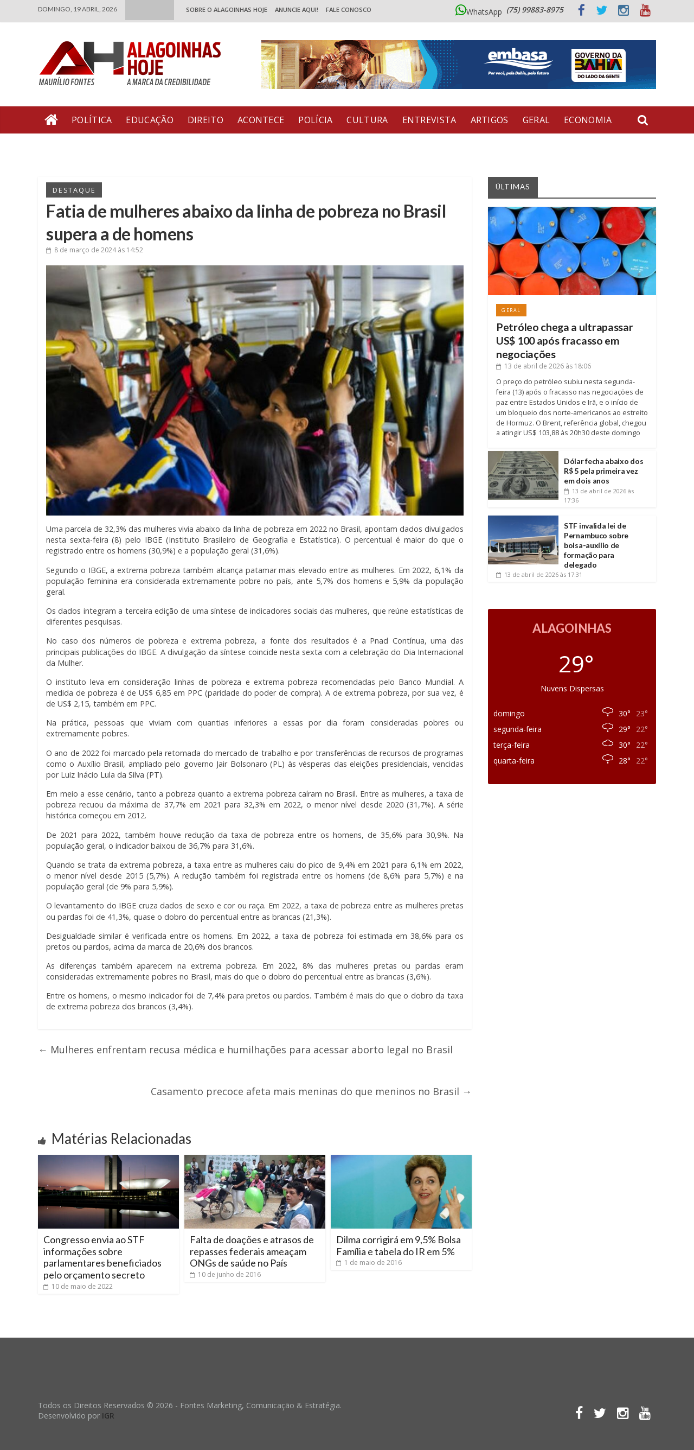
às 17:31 (539, 574)
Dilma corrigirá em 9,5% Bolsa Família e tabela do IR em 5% (398, 1245)
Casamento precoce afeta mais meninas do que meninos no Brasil (311, 1091)
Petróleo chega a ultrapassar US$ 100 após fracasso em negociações (564, 341)
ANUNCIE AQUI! (296, 9)
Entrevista (429, 120)
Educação (149, 120)
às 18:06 (543, 366)
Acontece (260, 120)
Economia (588, 120)
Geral (536, 120)
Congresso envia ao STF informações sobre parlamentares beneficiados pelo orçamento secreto (102, 1257)
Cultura (367, 120)
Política (92, 120)
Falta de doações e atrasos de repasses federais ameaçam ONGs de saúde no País (252, 1251)
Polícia (315, 120)
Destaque (74, 190)
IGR (108, 1415)
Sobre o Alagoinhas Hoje (226, 9)
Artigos (490, 120)
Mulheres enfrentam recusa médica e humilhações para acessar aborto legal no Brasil (245, 1049)
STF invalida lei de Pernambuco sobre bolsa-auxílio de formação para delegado (596, 545)
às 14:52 (94, 250)
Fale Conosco (348, 9)
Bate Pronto (76, 147)
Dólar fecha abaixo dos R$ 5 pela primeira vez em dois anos (603, 470)
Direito (205, 120)
